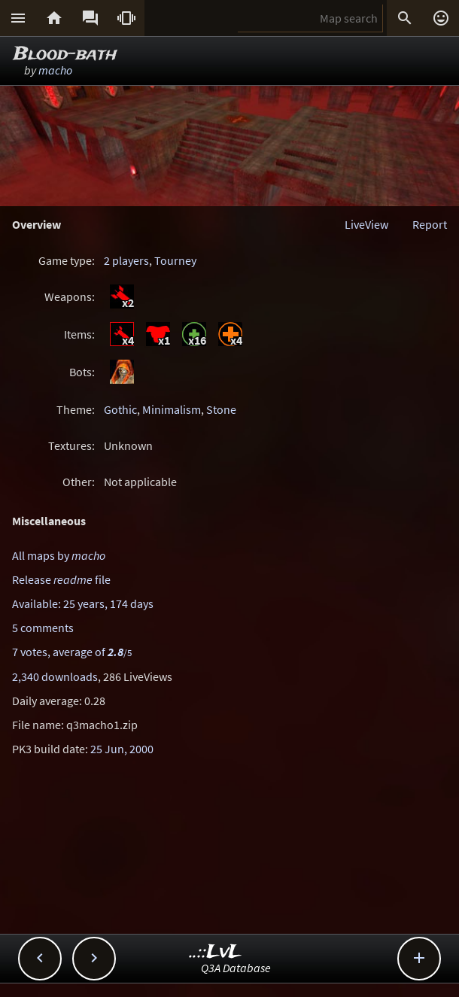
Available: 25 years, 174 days (83, 603)
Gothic (120, 409)
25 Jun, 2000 (122, 748)
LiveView (366, 224)
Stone (221, 409)
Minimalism (171, 409)
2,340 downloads (55, 676)
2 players (126, 260)
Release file (61, 579)
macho (55, 70)
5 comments (43, 627)
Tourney (175, 260)
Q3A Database (236, 967)
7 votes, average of (72, 651)
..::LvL (215, 952)
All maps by (58, 555)
